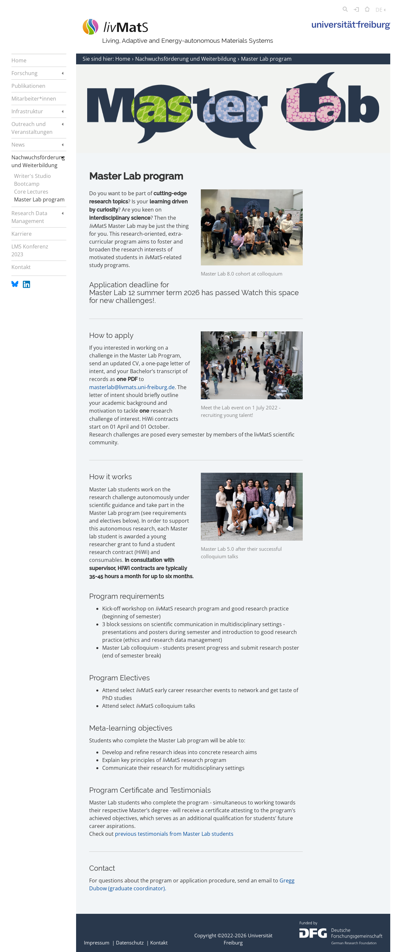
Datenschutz (130, 942)
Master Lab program (39, 199)
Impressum (96, 942)
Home (123, 58)
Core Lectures (31, 191)
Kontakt (159, 942)
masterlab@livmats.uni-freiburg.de (132, 387)
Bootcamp (27, 183)
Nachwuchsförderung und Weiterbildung (186, 58)
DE (380, 9)
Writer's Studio (32, 176)
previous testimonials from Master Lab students (174, 833)
